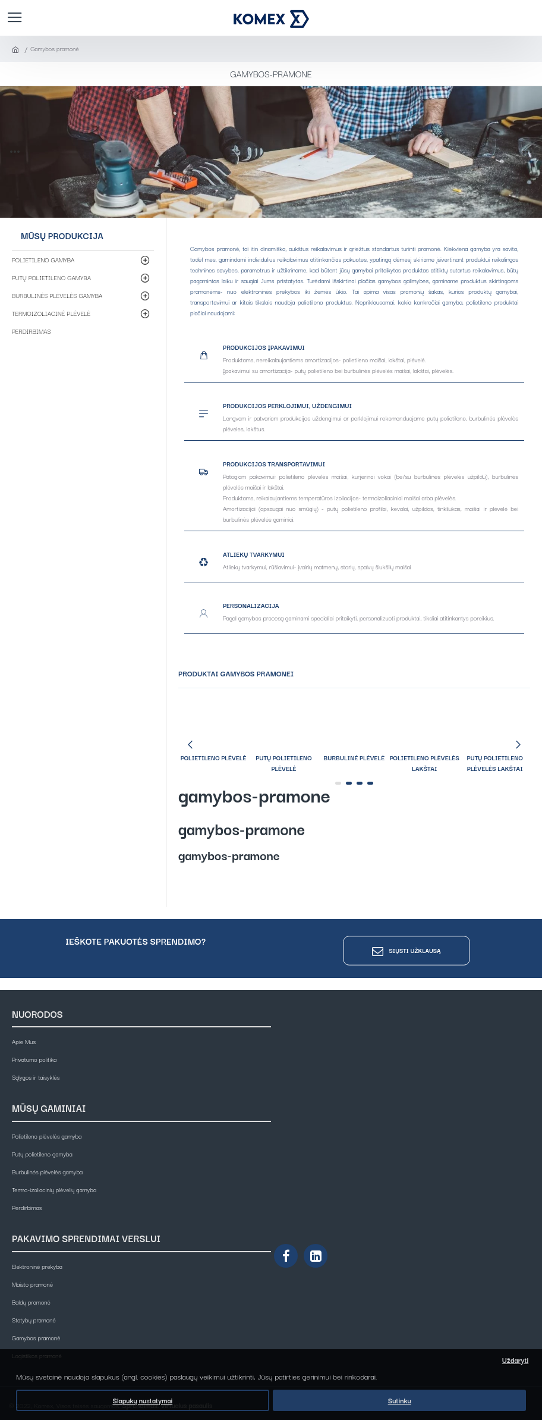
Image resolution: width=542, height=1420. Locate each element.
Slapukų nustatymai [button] (142, 1400)
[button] (190, 744)
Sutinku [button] (399, 1400)
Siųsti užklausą (415, 950)
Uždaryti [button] (515, 1360)
